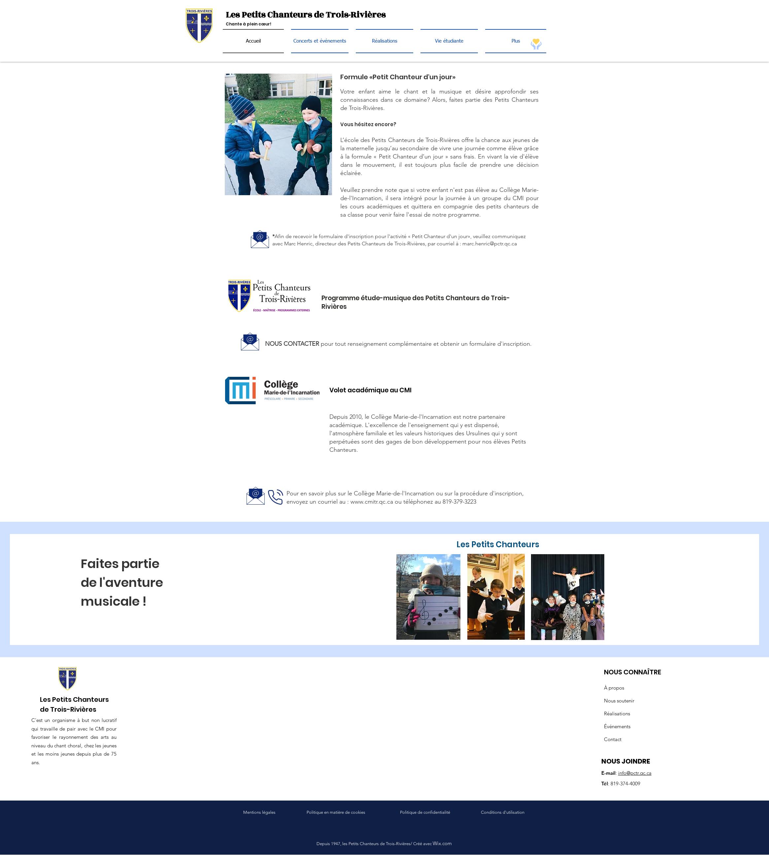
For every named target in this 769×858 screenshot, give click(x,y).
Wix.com (442, 843)
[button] (449, 41)
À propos (614, 688)
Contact (612, 739)
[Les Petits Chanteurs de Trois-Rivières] (312, 15)
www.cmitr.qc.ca (372, 501)
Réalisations (617, 713)
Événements (617, 726)
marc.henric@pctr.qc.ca (489, 243)
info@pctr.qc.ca (635, 773)
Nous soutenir (619, 700)
